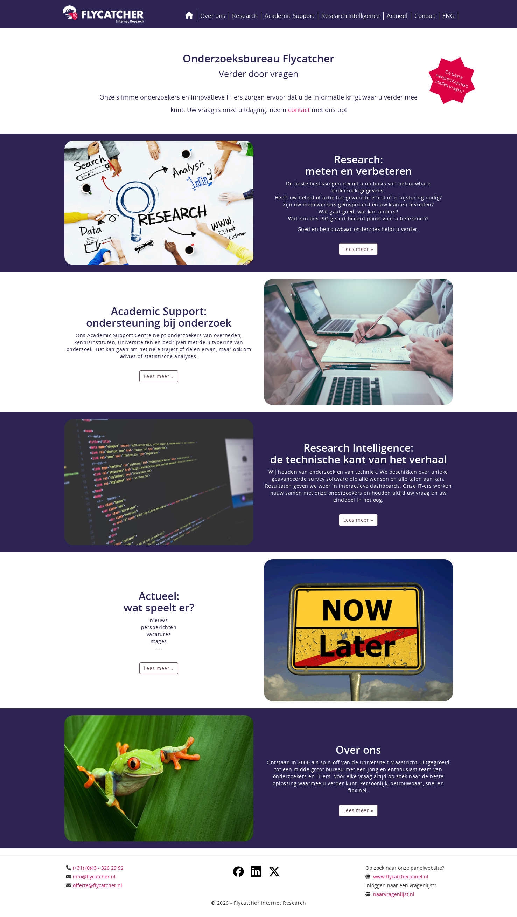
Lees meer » (358, 249)
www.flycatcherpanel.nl (400, 876)
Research (245, 16)
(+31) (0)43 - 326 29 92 (98, 867)
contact (299, 109)
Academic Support (289, 16)
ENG (448, 16)
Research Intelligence (350, 16)
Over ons (212, 16)
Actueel (397, 16)
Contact (424, 16)
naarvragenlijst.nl (393, 894)
